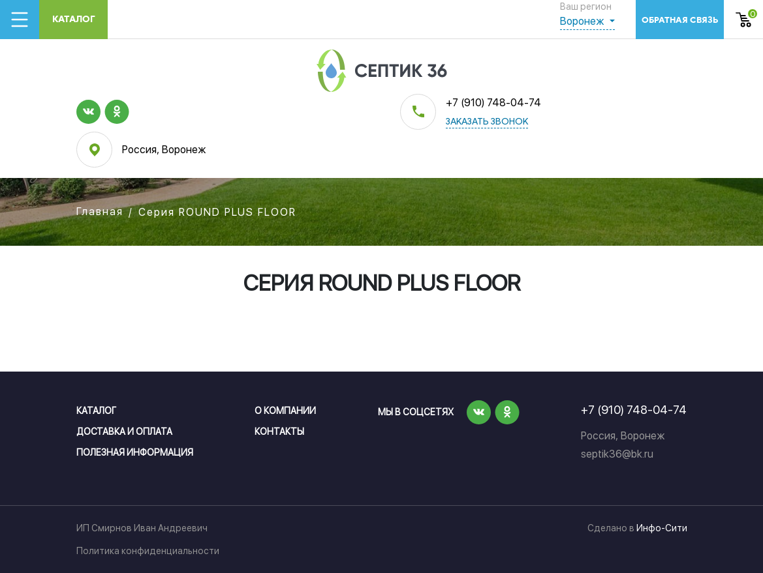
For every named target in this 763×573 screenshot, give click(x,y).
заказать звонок (487, 122)
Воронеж (583, 21)
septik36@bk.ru (617, 454)
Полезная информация (134, 452)
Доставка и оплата (124, 431)
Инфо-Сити (661, 528)
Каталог (73, 19)
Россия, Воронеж (164, 149)
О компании (285, 410)
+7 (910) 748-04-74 (493, 102)
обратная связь (680, 20)
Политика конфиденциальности (147, 551)
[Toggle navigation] (19, 19)
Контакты (279, 431)
